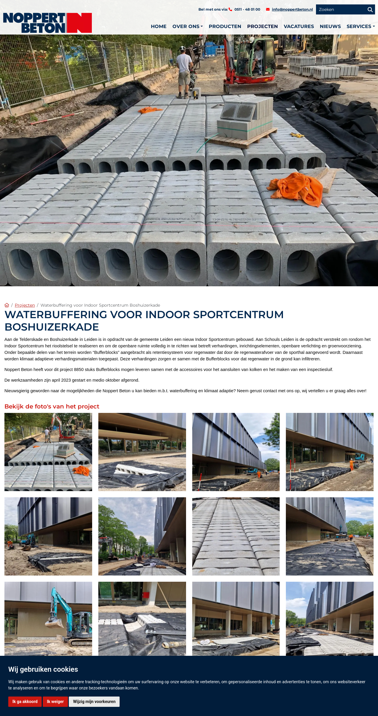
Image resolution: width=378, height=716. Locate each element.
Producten (225, 26)
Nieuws (330, 26)
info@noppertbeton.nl (292, 9)
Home (159, 26)
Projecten (262, 26)
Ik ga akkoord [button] (25, 701)
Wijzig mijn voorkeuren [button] (94, 701)
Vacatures (299, 26)
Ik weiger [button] (55, 701)
